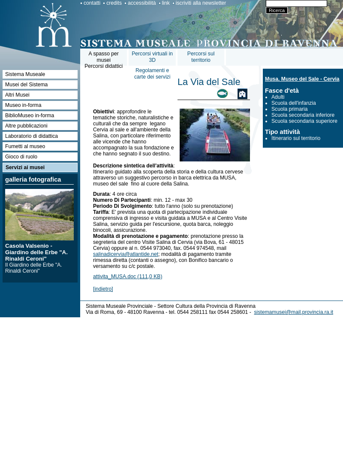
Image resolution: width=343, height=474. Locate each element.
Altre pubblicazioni (26, 126)
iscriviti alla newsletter (201, 3)
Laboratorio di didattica (31, 136)
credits (114, 3)
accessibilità (142, 3)
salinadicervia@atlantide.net (125, 254)
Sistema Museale (25, 74)
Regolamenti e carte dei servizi (152, 73)
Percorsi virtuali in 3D (152, 57)
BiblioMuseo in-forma (29, 115)
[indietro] (103, 289)
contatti (92, 3)
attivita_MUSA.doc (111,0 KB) (127, 276)
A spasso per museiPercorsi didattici (103, 60)
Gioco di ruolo (21, 157)
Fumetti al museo (25, 146)
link (166, 3)
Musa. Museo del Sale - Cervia (302, 79)
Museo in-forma (23, 105)
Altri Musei (17, 95)
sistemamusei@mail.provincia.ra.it (293, 312)
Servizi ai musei (25, 167)
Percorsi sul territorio (201, 57)
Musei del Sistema (26, 85)
